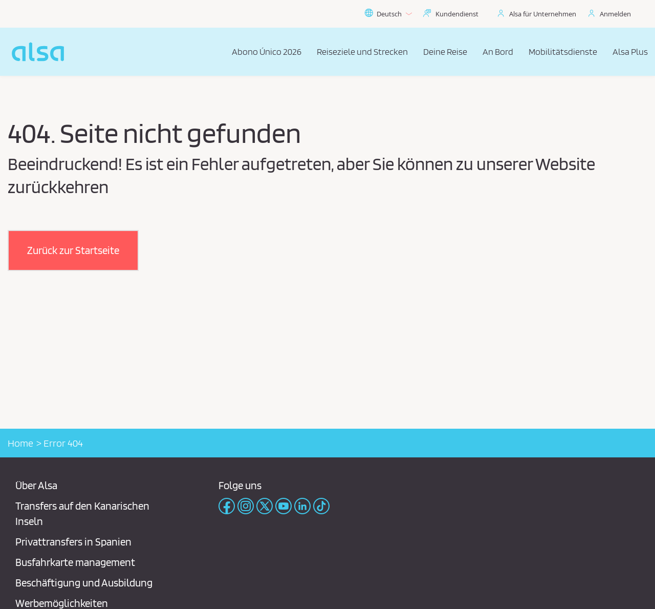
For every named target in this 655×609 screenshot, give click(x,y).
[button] (73, 250)
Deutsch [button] (388, 14)
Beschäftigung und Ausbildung (83, 582)
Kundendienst (456, 13)
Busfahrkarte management (75, 562)
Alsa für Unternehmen (542, 13)
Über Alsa (36, 485)
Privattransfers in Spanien (73, 541)
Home (20, 443)
